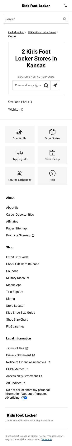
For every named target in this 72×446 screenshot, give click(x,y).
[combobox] (36, 19)
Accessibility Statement (24, 376)
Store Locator (15, 305)
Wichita (15, 110)
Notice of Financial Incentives (28, 362)
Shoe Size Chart (17, 319)
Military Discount (17, 278)
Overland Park (20, 102)
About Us (12, 207)
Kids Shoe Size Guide (20, 312)
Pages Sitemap (16, 228)
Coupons (12, 271)
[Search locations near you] (55, 85)
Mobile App (14, 285)
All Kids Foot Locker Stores (42, 32)
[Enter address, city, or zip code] (36, 85)
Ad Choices (15, 383)
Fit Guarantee (15, 326)
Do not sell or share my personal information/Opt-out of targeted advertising (27, 393)
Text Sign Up (14, 292)
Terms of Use (17, 348)
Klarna (10, 299)
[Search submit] (65, 19)
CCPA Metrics (17, 369)
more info (47, 439)
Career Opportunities (20, 214)
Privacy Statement (20, 355)
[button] (45, 85)
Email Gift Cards (17, 257)
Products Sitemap (20, 235)
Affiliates (12, 221)
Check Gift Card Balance (22, 264)
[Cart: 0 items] (65, 6)
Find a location (16, 32)
